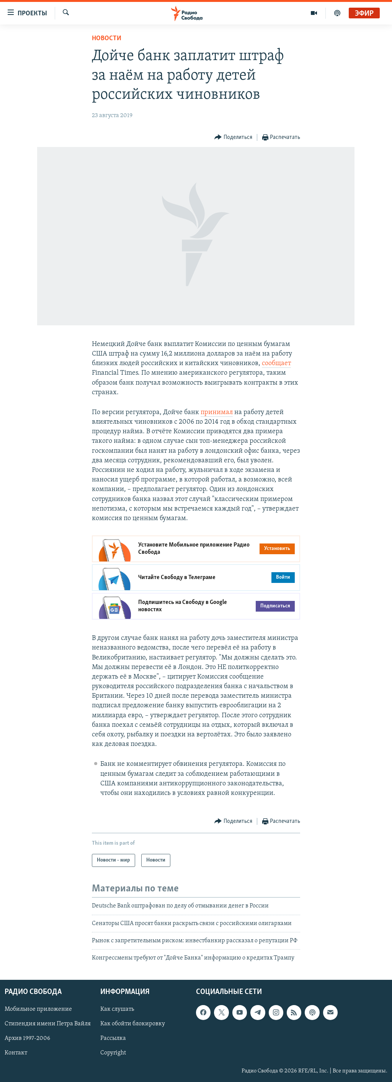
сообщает (276, 363)
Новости (106, 38)
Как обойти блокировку (132, 1024)
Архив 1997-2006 (27, 1038)
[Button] (233, 137)
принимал (217, 412)
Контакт (16, 1053)
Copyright (113, 1053)
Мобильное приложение (38, 1009)
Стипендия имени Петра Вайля (48, 1024)
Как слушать (117, 1009)
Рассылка (113, 1038)
